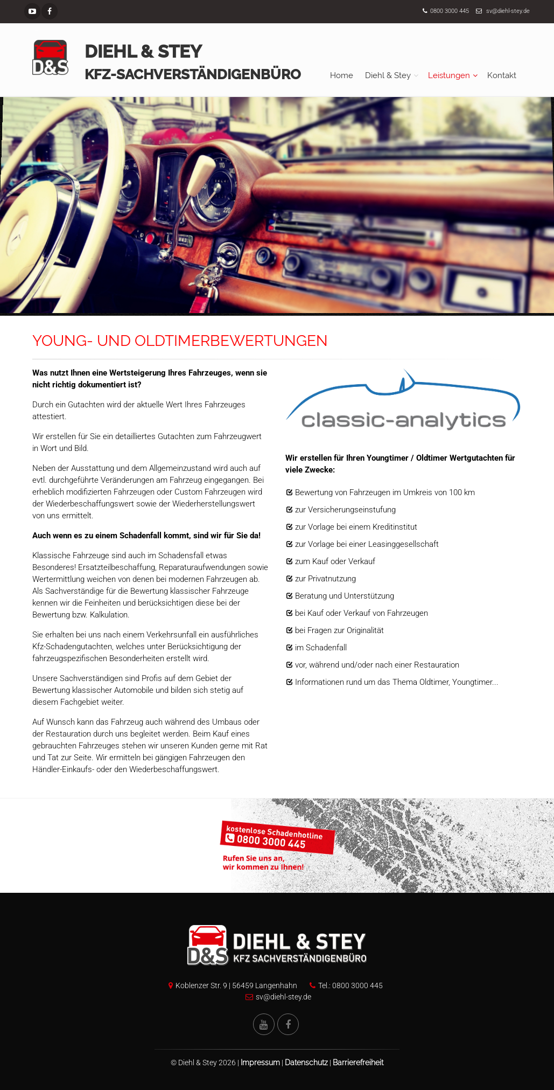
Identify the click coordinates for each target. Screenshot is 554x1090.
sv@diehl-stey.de (508, 11)
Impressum (260, 1062)
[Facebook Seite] (49, 11)
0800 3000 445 (449, 11)
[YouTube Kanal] (32, 11)
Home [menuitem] (341, 75)
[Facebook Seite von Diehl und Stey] (288, 1024)
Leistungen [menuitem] (449, 75)
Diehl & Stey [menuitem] (388, 75)
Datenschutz (306, 1062)
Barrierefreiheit (358, 1062)
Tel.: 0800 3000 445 (343, 985)
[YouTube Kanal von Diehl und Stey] (264, 1024)
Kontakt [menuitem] (501, 75)
